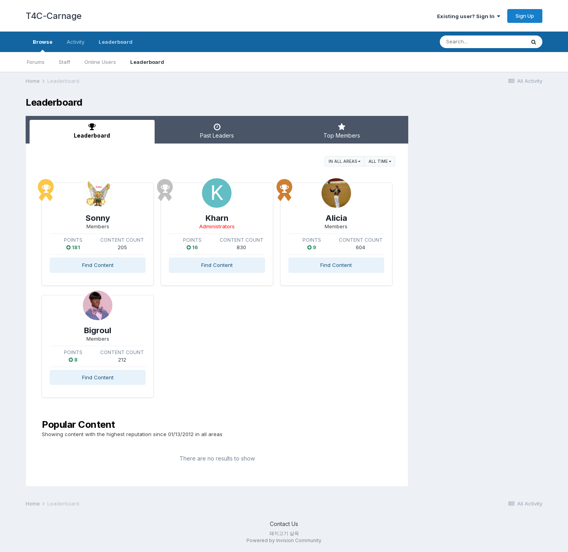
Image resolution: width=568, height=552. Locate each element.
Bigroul (97, 330)
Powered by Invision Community (284, 540)
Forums (36, 62)
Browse (42, 45)
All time (379, 161)
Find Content (98, 265)
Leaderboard (147, 62)
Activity (75, 42)
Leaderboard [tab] (92, 131)
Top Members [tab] (341, 131)
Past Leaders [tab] (217, 131)
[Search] (482, 41)
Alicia (336, 218)
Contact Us (284, 523)
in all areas (345, 161)
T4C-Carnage (54, 16)
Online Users (100, 62)
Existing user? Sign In (468, 16)
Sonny (98, 218)
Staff (64, 62)
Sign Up (525, 16)
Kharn (217, 218)
